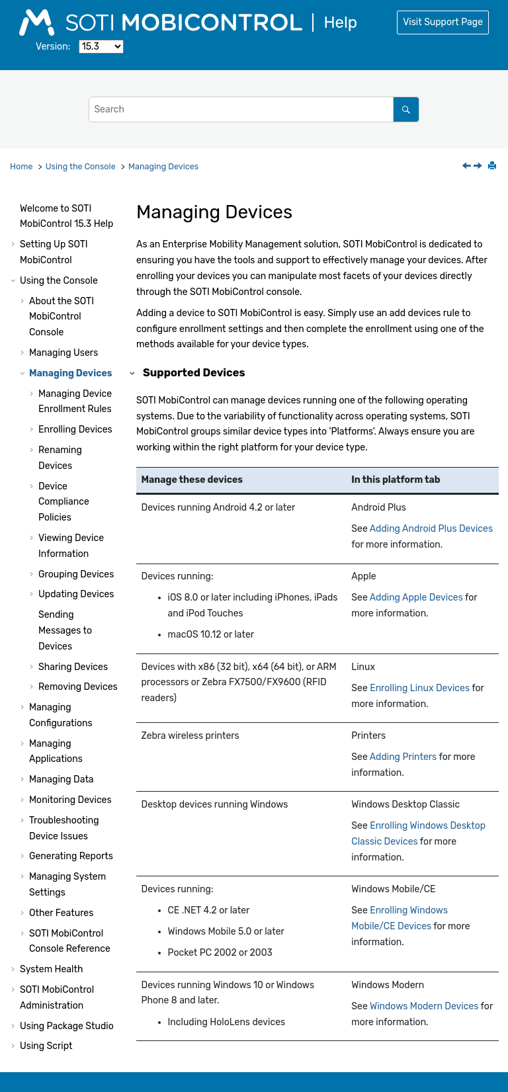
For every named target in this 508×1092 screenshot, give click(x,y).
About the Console (61, 276)
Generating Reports (71, 815)
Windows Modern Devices (424, 1006)
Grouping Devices (76, 534)
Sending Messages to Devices (65, 590)
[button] (14, 204)
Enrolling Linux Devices (420, 688)
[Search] (406, 109)
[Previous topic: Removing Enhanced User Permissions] (467, 167)
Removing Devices (78, 646)
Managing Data (61, 739)
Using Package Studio (67, 985)
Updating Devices (76, 554)
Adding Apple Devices (416, 597)
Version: (53, 46)
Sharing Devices (73, 626)
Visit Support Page (443, 22)
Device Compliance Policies (63, 462)
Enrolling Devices (75, 389)
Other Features (61, 872)
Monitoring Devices (70, 759)
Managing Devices (163, 166)
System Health (51, 929)
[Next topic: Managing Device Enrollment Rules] (479, 167)
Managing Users (63, 312)
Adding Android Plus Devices (431, 528)
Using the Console (81, 166)
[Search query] (254, 109)
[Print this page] (493, 166)
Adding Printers (403, 757)
